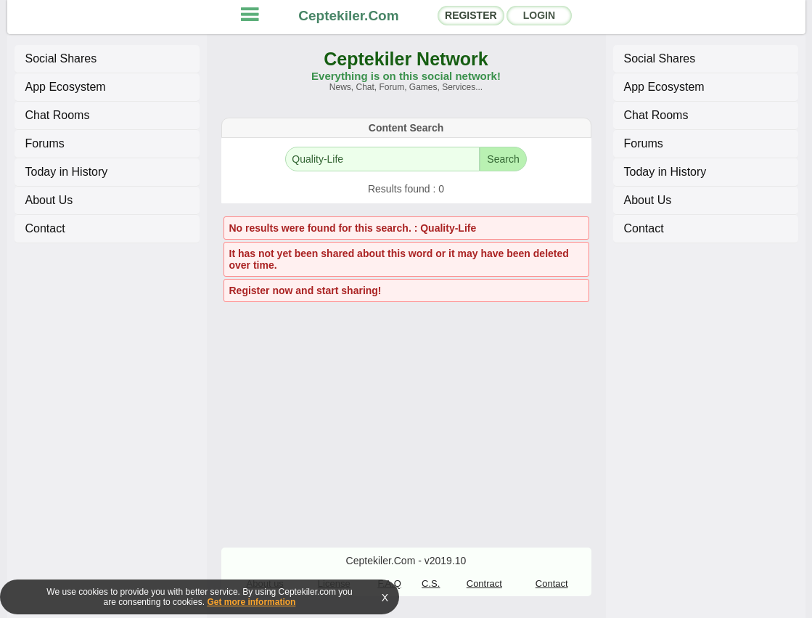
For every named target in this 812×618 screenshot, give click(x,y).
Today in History (66, 172)
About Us (49, 200)
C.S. (431, 583)
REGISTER (471, 15)
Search (503, 159)
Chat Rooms (57, 115)
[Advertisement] (406, 409)
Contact (45, 228)
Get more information (251, 602)
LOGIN (539, 15)
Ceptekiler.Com (348, 15)
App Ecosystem (65, 87)
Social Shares (61, 58)
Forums (45, 143)
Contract (484, 583)
